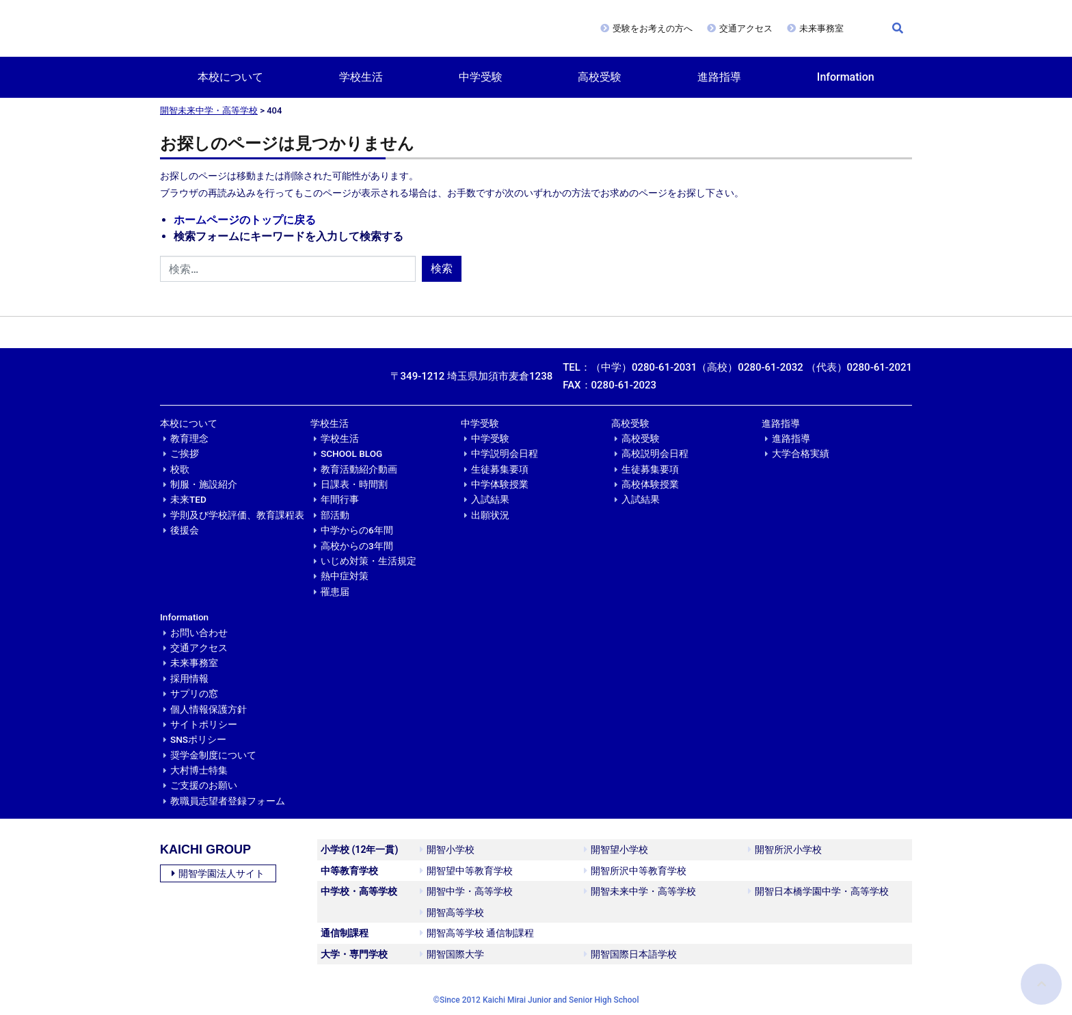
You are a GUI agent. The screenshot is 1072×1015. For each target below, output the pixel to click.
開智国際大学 (452, 954)
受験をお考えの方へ (653, 28)
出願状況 (490, 515)
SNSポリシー (198, 739)
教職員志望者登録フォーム (227, 800)
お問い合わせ (199, 632)
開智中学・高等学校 (466, 891)
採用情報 (189, 678)
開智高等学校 (452, 912)
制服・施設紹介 (203, 484)
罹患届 (335, 591)
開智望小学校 (616, 849)
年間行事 (340, 499)
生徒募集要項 (499, 469)
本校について (230, 76)
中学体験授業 (499, 484)
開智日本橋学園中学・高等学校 (818, 891)
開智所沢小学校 (785, 849)
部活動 (335, 515)
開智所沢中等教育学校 (635, 870)
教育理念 (189, 438)
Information (845, 76)
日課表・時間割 (354, 484)
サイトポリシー (203, 724)
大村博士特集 (199, 770)
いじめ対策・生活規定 (368, 560)
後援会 (184, 530)
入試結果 (490, 499)
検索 (442, 268)
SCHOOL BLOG (351, 453)
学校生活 (361, 76)
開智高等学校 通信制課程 (477, 932)
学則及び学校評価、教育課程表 (237, 515)
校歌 (179, 469)
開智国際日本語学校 (630, 954)
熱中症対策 (344, 575)
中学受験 (480, 76)
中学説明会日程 (504, 453)
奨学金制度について (213, 755)
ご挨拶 (184, 453)
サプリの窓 (194, 693)
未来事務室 (821, 28)
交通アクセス (746, 28)
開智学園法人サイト (218, 873)
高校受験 (599, 76)
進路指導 (719, 76)
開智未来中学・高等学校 (209, 110)
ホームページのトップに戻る (245, 219)
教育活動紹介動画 (359, 469)
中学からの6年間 (357, 530)
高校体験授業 (650, 484)
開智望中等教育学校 (466, 870)
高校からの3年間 (357, 545)
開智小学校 (447, 849)
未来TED (188, 499)
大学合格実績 (800, 453)
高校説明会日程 (654, 453)
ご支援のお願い (203, 785)
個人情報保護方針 (208, 709)
